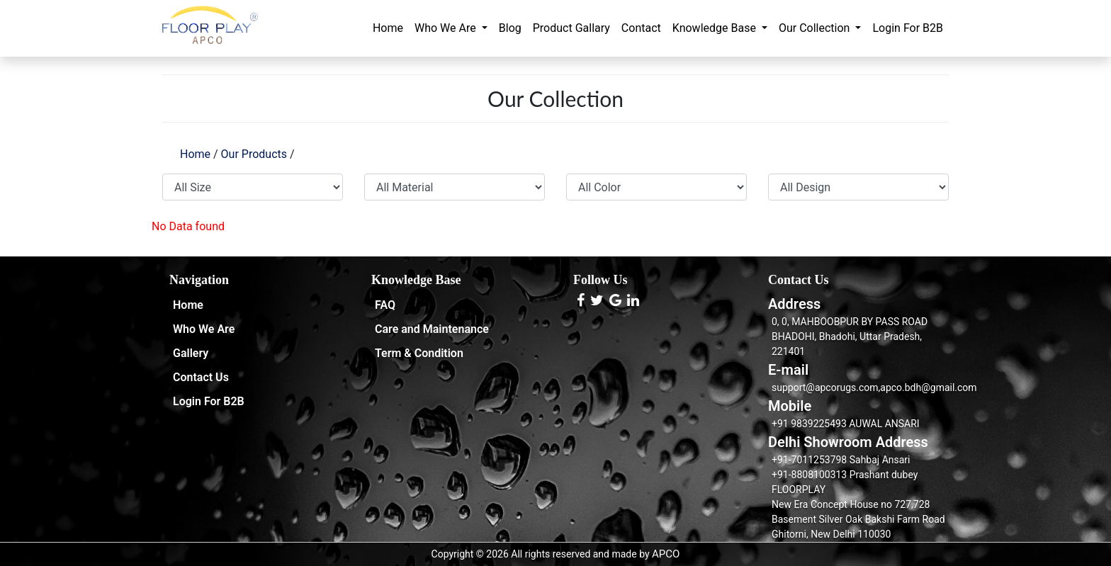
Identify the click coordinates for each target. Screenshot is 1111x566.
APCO (665, 554)
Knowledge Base (715, 28)
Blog (510, 28)
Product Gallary (571, 28)
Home (388, 28)
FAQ (385, 305)
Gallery (190, 353)
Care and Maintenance (432, 329)
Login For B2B (907, 28)
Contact (641, 28)
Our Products (254, 154)
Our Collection (815, 28)
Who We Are (446, 28)
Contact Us (201, 377)
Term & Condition (419, 353)
